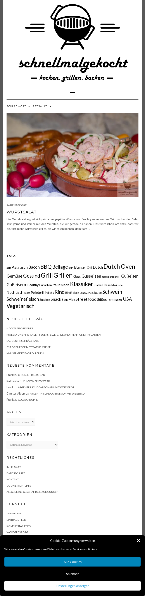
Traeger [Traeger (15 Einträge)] (117, 299)
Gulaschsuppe (28, 399)
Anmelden (14, 513)
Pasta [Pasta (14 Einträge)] (27, 292)
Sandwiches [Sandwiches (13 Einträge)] (86, 292)
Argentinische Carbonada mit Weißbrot (46, 387)
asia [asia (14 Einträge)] (9, 267)
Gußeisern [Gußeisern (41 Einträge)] (16, 284)
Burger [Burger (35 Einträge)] (80, 267)
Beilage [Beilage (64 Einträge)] (60, 267)
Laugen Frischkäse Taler (23, 340)
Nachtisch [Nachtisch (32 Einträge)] (15, 292)
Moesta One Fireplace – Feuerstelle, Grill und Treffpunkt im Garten (54, 334)
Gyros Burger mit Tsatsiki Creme (29, 347)
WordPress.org (17, 532)
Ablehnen (72, 574)
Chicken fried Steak (31, 374)
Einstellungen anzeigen (72, 586)
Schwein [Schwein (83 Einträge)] (112, 292)
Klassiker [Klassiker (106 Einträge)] (81, 283)
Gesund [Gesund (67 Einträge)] (31, 276)
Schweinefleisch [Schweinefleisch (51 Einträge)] (23, 299)
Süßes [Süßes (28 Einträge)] (102, 299)
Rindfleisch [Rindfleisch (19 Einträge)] (72, 292)
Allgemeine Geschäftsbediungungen (33, 491)
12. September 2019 (16, 204)
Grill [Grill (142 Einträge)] (47, 275)
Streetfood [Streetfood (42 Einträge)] (86, 299)
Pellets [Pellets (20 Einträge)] (49, 292)
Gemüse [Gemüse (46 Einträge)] (14, 275)
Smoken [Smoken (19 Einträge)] (45, 299)
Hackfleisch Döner (20, 328)
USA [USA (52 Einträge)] (127, 299)
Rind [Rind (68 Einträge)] (60, 292)
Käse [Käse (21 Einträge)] (107, 285)
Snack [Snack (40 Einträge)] (56, 299)
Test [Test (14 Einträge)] (109, 299)
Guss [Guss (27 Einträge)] (77, 276)
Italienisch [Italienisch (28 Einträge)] (60, 285)
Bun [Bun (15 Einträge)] (71, 267)
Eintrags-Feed (16, 519)
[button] (138, 540)
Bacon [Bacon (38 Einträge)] (34, 267)
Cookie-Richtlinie (19, 485)
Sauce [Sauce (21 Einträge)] (97, 292)
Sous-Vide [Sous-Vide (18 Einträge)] (68, 299)
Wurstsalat (22, 212)
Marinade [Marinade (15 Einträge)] (117, 285)
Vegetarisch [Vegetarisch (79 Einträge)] (21, 306)
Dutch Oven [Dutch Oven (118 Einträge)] (119, 266)
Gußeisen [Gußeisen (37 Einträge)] (129, 276)
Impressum (14, 467)
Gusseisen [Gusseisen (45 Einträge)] (91, 275)
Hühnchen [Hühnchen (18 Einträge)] (45, 285)
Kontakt (13, 479)
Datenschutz (16, 473)
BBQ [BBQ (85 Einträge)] (46, 266)
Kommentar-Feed (19, 526)
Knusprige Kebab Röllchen (25, 353)
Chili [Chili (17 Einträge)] (89, 267)
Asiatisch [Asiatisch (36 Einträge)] (20, 267)
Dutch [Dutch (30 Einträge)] (98, 267)
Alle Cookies (73, 562)
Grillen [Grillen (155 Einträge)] (63, 275)
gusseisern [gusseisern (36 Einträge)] (111, 276)
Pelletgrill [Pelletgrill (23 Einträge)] (37, 292)
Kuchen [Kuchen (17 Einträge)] (98, 285)
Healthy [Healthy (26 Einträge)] (33, 285)
